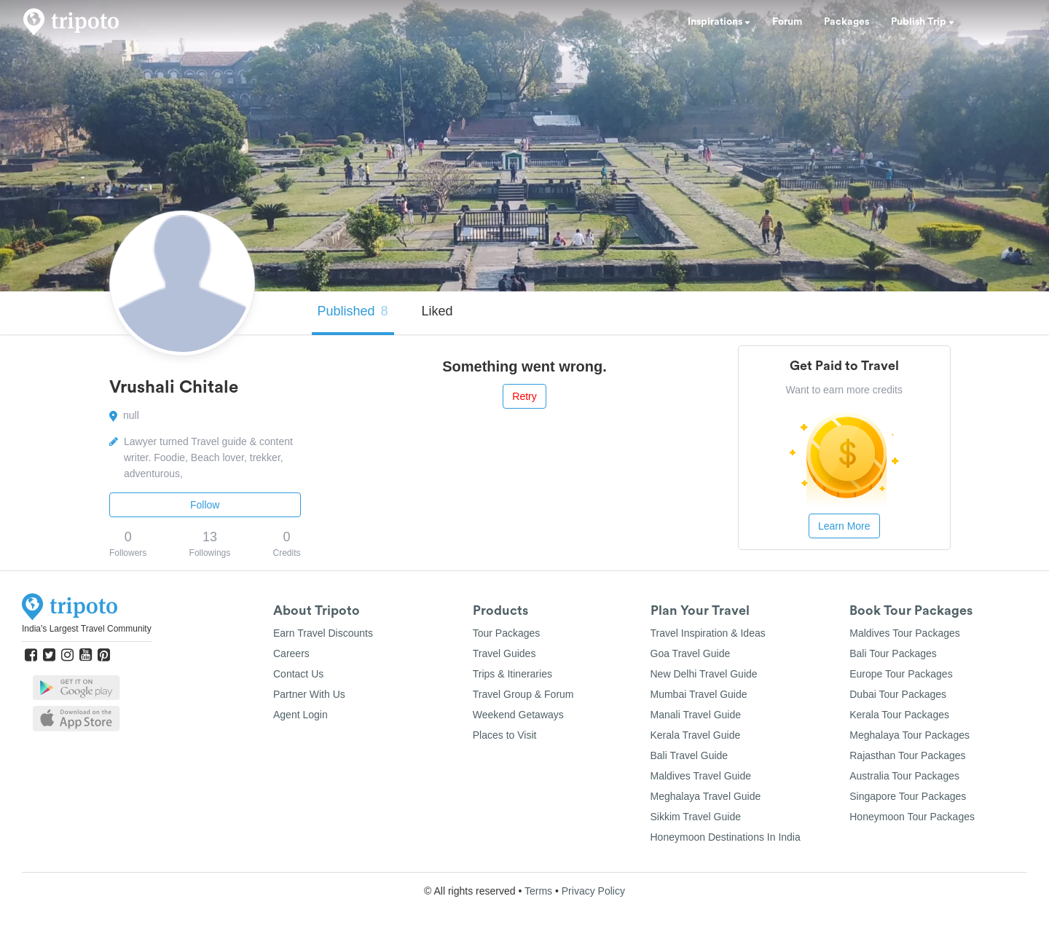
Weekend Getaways (518, 714)
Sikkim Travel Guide (696, 816)
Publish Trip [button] (922, 22)
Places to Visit (505, 735)
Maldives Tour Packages (904, 633)
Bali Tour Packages (893, 653)
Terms (538, 891)
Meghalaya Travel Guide (706, 796)
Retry (524, 396)
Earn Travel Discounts (323, 633)
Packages (846, 22)
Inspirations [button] (719, 22)
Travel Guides (504, 653)
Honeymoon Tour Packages (912, 816)
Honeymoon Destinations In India (726, 837)
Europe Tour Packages (900, 674)
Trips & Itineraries (512, 674)
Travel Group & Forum (523, 694)
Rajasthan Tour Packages (907, 755)
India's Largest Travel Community (87, 629)
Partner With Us (309, 694)
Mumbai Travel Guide (699, 694)
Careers (291, 653)
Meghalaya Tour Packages (909, 735)
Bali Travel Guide (689, 755)
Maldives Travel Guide (701, 776)
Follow (204, 505)
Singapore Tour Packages (907, 796)
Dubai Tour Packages (897, 694)
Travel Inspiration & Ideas (708, 633)
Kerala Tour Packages (899, 714)
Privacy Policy (593, 891)
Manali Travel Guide (696, 714)
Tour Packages (507, 633)
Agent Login (300, 714)
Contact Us (298, 674)
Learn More (844, 526)
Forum (787, 22)
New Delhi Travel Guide (704, 674)
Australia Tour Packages (904, 776)
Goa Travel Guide (691, 653)
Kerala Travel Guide (696, 735)
